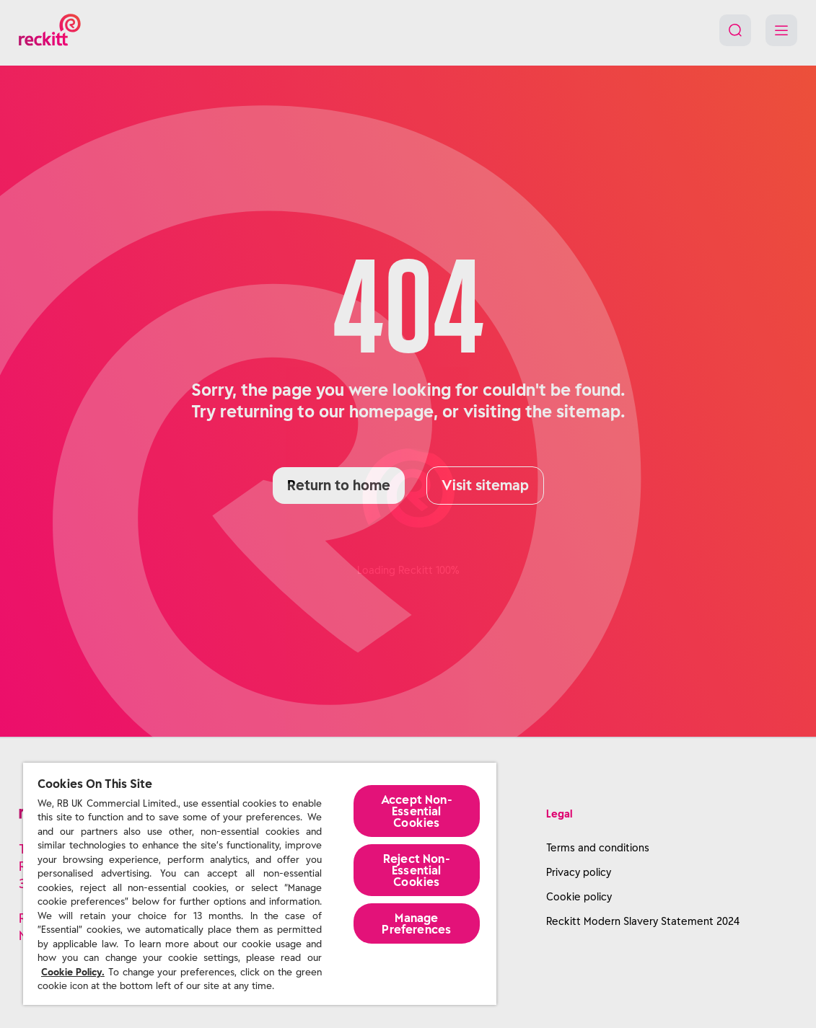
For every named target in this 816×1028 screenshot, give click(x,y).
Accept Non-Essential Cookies (416, 811)
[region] (259, 884)
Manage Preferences (416, 923)
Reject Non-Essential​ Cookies (416, 870)
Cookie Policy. (73, 972)
